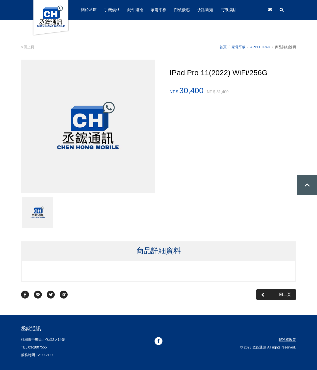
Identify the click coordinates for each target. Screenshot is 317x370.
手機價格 (112, 10)
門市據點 (228, 10)
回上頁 (27, 47)
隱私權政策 (287, 340)
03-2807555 (37, 347)
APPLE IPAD (260, 47)
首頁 (223, 47)
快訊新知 (205, 10)
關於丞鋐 (89, 10)
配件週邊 (135, 10)
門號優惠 (182, 10)
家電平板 (238, 47)
